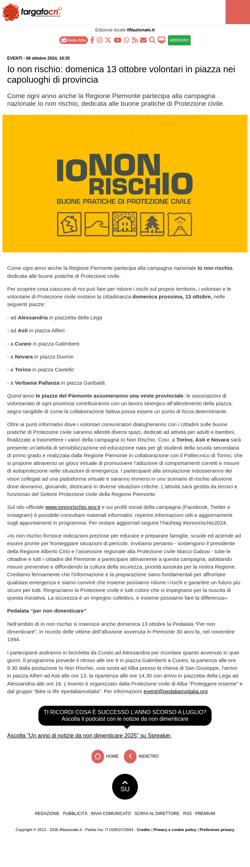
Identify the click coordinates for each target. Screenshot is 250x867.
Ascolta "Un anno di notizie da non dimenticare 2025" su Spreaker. (89, 736)
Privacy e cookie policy (174, 830)
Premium (205, 813)
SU (125, 787)
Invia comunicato (111, 813)
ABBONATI (179, 40)
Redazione (47, 813)
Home (105, 756)
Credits (143, 830)
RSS (187, 813)
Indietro (141, 756)
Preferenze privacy (217, 830)
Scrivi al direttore (156, 813)
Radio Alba (73, 40)
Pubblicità (75, 813)
